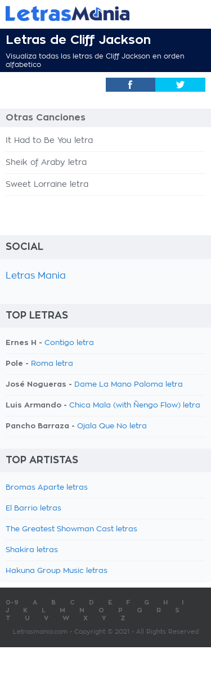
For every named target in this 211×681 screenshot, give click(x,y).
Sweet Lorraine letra (47, 185)
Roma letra (52, 364)
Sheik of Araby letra (46, 163)
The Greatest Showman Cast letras (71, 529)
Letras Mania (36, 275)
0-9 (12, 602)
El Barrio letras (33, 508)
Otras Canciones (46, 117)
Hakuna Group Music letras (56, 571)
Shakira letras (32, 550)
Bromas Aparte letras (47, 487)
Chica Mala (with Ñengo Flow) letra (134, 405)
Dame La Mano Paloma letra (128, 384)
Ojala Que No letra (112, 426)
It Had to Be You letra (49, 141)
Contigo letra (69, 343)
